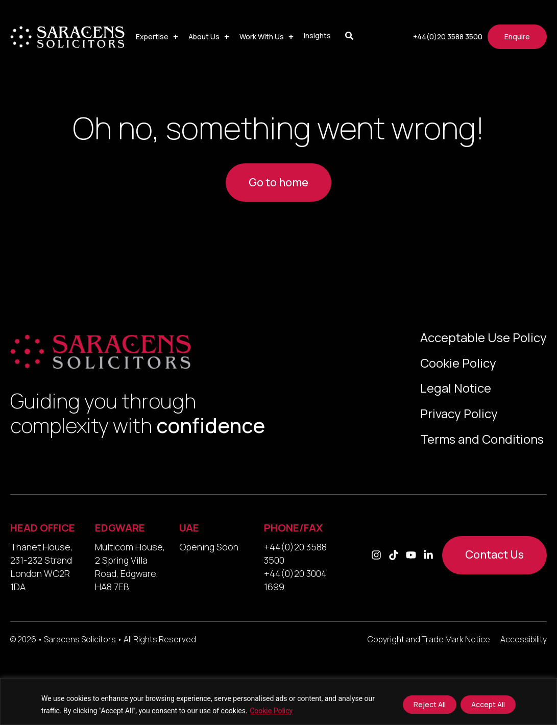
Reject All (430, 704)
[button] (158, 36)
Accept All (488, 704)
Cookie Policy (271, 711)
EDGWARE (120, 529)
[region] (278, 701)
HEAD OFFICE (42, 529)
